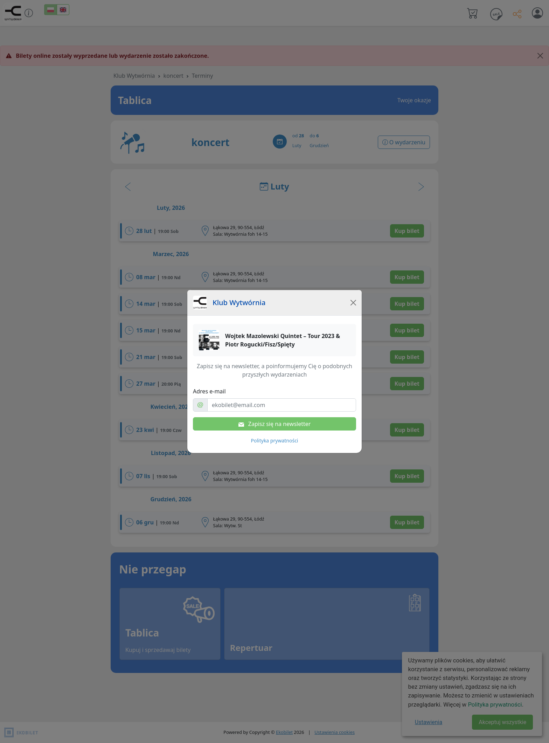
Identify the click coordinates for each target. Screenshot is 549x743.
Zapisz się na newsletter (274, 424)
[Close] (353, 302)
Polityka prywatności (274, 440)
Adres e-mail (209, 391)
